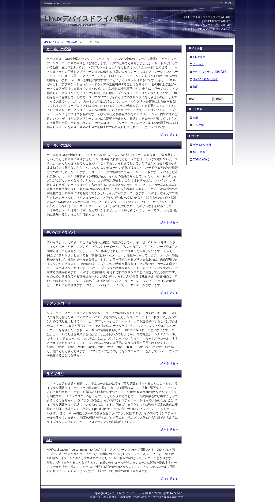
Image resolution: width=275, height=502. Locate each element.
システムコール (58, 303)
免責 (196, 117)
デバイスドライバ (60, 233)
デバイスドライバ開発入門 (209, 71)
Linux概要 (199, 57)
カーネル (198, 64)
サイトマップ (224, 3)
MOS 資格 (199, 152)
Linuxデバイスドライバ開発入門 (137, 493)
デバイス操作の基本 (205, 79)
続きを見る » (169, 134)
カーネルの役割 (58, 49)
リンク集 (198, 125)
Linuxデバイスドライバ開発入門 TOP (63, 42)
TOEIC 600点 (201, 159)
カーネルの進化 (58, 145)
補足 (196, 86)
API (49, 440)
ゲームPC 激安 (202, 144)
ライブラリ (55, 374)
